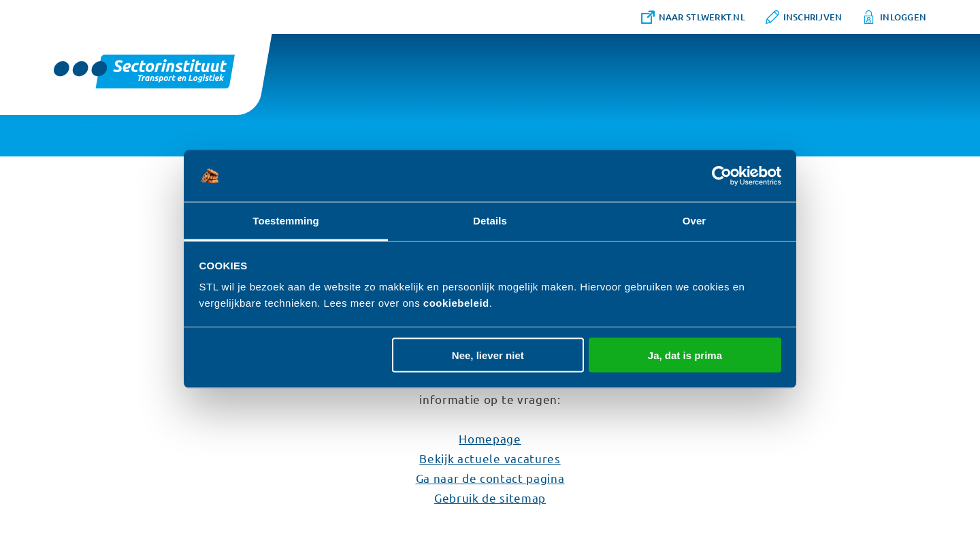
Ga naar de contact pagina (490, 478)
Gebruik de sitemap (490, 497)
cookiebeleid (456, 303)
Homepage (490, 438)
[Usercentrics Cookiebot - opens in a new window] (721, 176)
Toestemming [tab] (285, 220)
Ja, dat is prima (685, 354)
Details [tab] (490, 220)
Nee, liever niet (488, 354)
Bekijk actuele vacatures (489, 458)
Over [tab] (694, 220)
